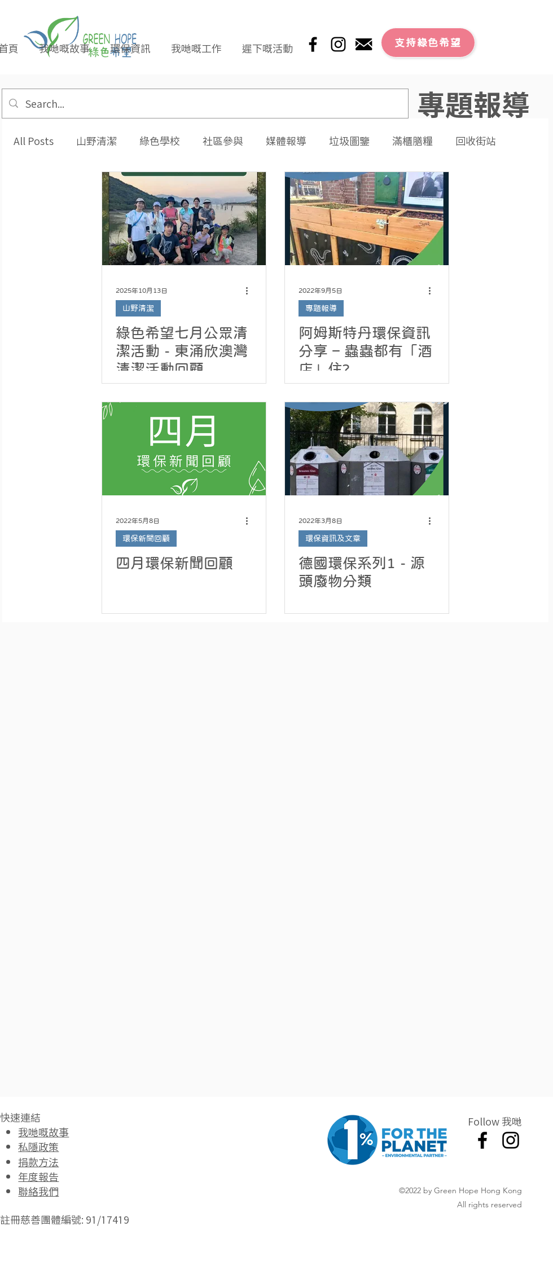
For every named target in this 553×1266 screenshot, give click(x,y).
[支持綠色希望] (428, 43)
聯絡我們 (38, 1191)
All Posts (34, 141)
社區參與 (223, 141)
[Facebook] (313, 44)
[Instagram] (338, 44)
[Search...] (204, 103)
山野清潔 (96, 141)
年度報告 (38, 1176)
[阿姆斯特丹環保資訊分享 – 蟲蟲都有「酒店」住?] (367, 218)
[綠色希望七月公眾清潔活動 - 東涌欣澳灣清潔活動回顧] (184, 218)
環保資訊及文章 (333, 538)
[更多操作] (250, 290)
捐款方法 (38, 1161)
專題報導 (321, 308)
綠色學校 (159, 141)
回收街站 (475, 141)
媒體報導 (286, 141)
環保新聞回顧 (146, 538)
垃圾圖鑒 (349, 141)
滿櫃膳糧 (412, 141)
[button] (64, 43)
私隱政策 (38, 1146)
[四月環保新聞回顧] (184, 448)
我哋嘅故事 (43, 1131)
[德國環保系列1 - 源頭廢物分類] (367, 448)
